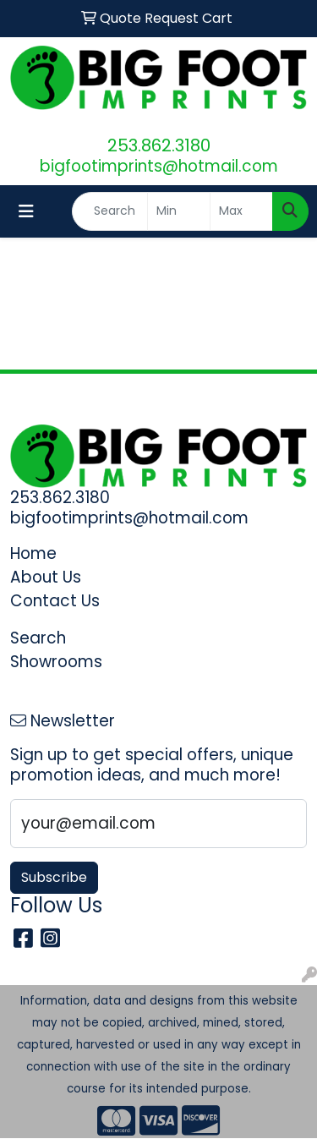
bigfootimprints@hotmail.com (159, 166)
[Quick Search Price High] (241, 211)
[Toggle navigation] (26, 211)
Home (33, 553)
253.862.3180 (158, 145)
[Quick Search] (110, 211)
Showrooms (56, 661)
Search (38, 638)
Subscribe (54, 877)
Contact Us (55, 600)
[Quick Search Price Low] (178, 211)
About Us (45, 577)
